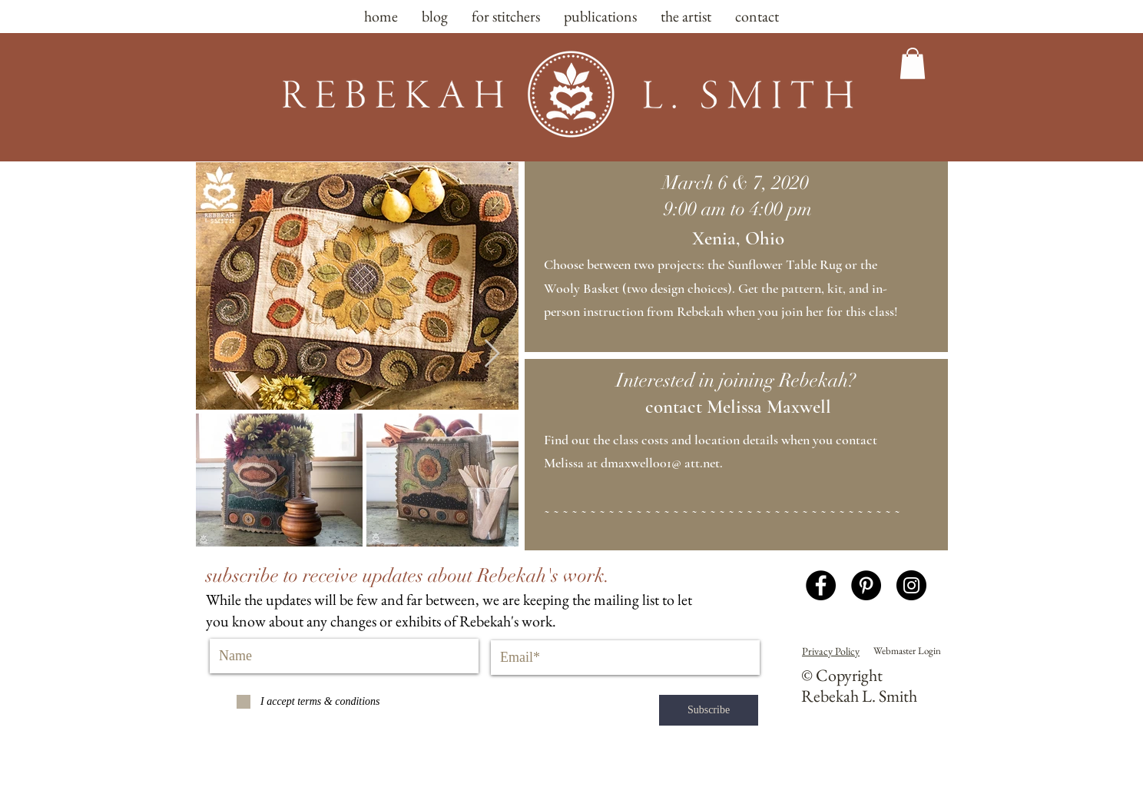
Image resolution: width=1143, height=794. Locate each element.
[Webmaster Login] (906, 651)
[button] (912, 63)
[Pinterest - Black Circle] (866, 585)
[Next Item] (492, 354)
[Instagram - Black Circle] (911, 585)
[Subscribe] (708, 710)
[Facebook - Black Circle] (821, 585)
